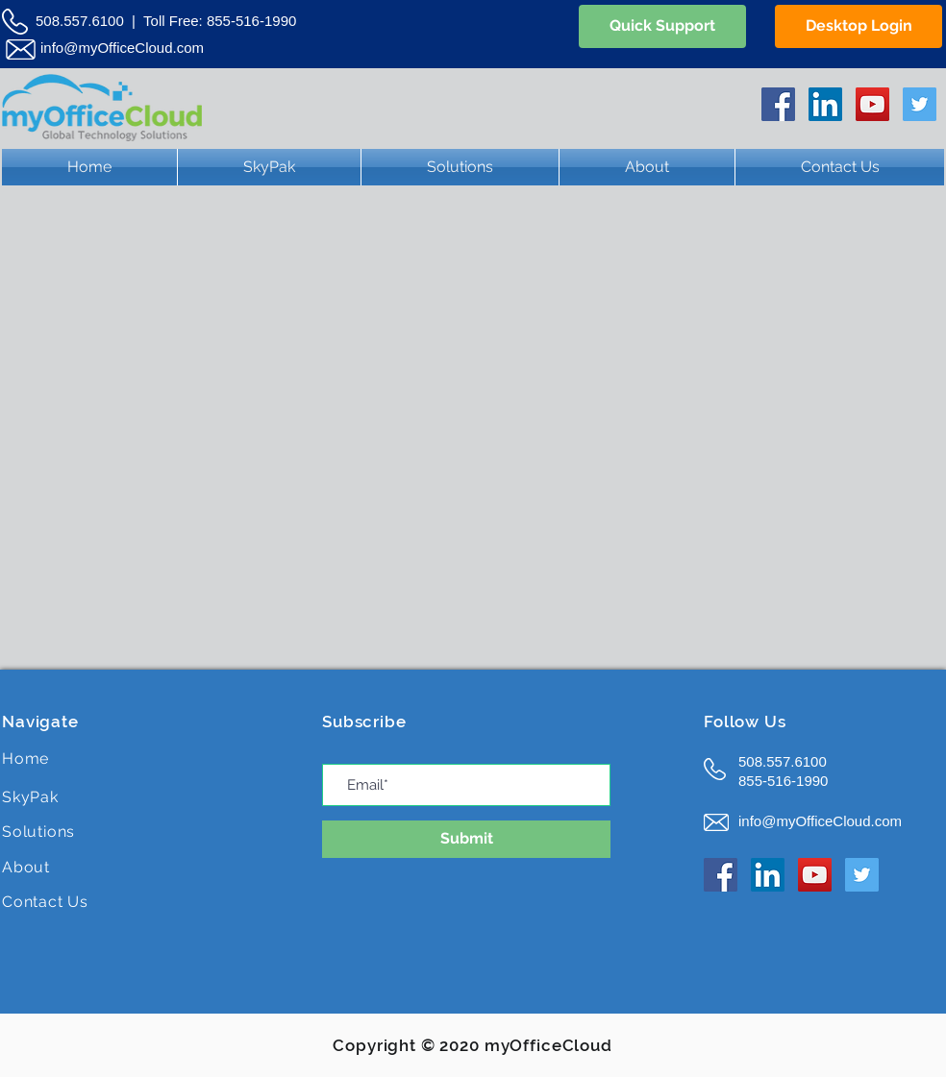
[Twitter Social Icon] (919, 104)
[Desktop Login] (858, 26)
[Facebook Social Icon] (778, 104)
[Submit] (466, 839)
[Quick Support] (662, 26)
